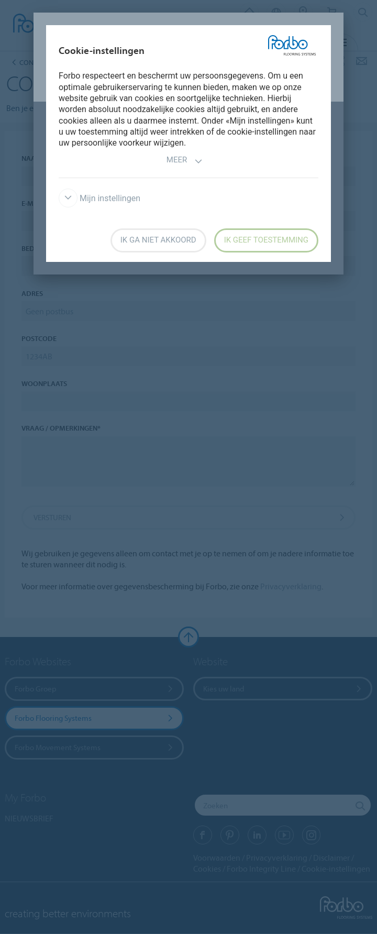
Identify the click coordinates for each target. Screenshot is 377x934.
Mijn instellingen (99, 198)
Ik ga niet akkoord (158, 240)
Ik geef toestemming (266, 240)
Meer (185, 161)
